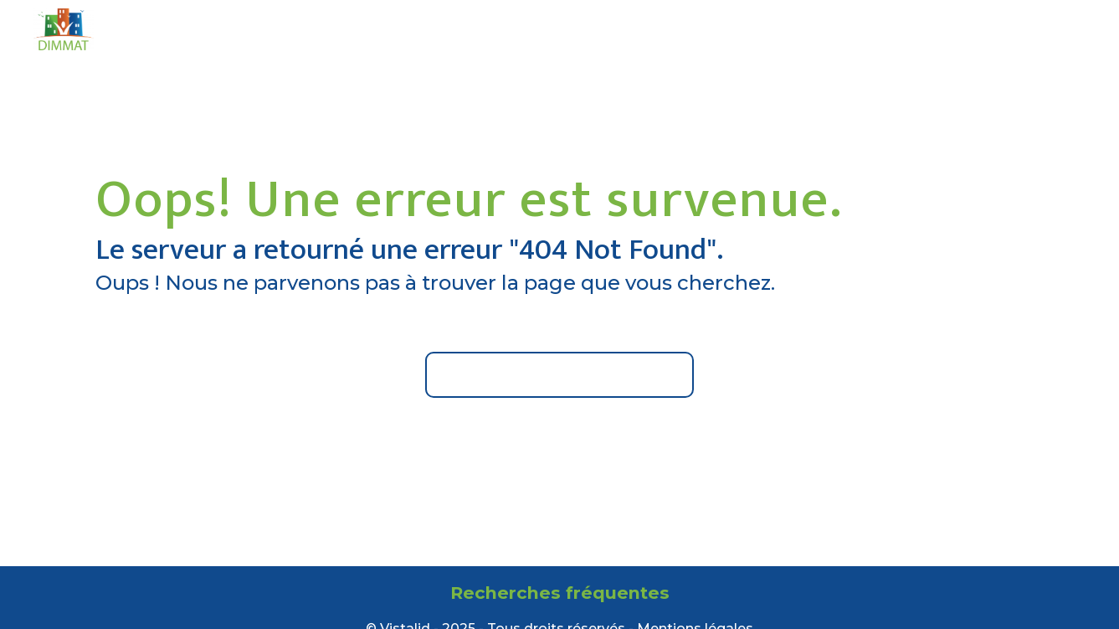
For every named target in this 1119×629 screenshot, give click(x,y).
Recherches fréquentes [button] (560, 592)
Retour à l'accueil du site (559, 374)
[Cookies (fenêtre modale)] (5, 618)
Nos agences (737, 29)
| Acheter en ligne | (1005, 28)
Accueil (330, 29)
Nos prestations (608, 29)
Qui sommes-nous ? (454, 29)
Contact (839, 29)
